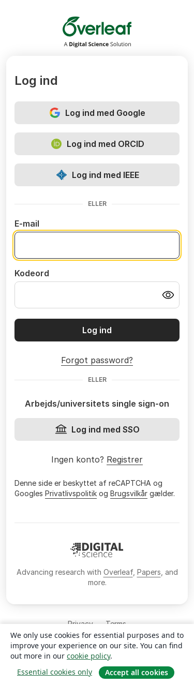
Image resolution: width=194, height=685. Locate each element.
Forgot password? (97, 360)
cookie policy (88, 656)
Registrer (125, 459)
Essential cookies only (54, 672)
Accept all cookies (136, 672)
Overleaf (118, 572)
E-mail (26, 223)
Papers (149, 572)
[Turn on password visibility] (168, 294)
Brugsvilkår (128, 493)
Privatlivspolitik (71, 493)
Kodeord (31, 273)
